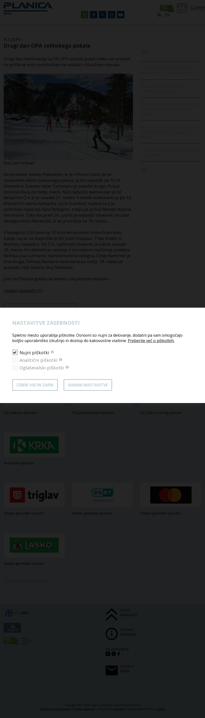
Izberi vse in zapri (35, 385)
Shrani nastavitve (88, 385)
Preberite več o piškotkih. (151, 340)
